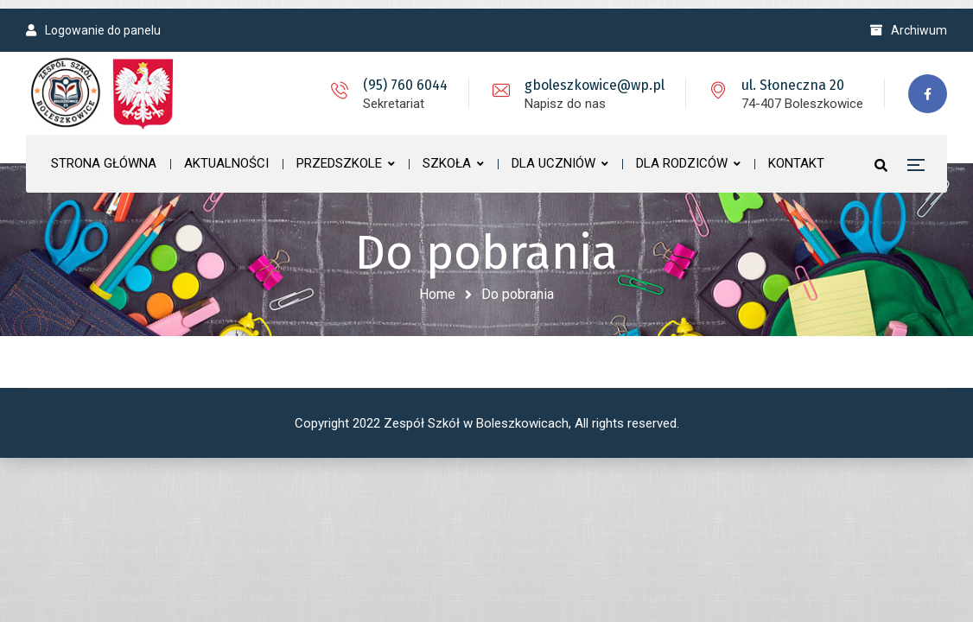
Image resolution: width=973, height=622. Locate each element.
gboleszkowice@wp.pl (595, 85)
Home (437, 294)
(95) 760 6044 (405, 85)
